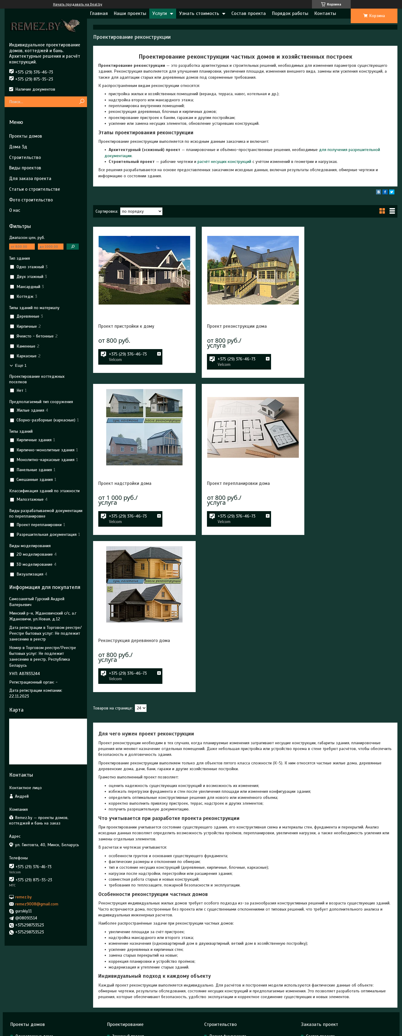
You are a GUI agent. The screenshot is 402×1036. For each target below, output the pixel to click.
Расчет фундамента (227, 969)
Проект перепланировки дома (129, 483)
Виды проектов (25, 168)
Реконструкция (126, 994)
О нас (14, 210)
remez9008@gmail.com (36, 904)
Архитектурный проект (133, 977)
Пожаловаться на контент (250, 1030)
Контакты (325, 13)
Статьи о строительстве (34, 189)
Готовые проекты (32, 1002)
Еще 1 (21, 365)
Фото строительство (31, 200)
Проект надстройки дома (331, 326)
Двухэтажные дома (34, 986)
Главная (99, 13)
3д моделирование (130, 1002)
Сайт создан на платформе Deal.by (201, 1025)
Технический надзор (228, 994)
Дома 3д (18, 147)
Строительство (25, 157)
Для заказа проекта (30, 178)
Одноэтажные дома (34, 969)
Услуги (159, 13)
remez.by (23, 896)
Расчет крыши (222, 986)
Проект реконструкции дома (232, 326)
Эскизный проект (128, 969)
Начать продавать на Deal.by (77, 4)
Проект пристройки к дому (126, 326)
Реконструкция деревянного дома (237, 483)
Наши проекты (130, 13)
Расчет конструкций (228, 977)
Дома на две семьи (34, 994)
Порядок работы (290, 13)
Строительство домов (230, 1002)
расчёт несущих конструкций (224, 161)
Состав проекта (248, 13)
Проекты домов (25, 136)
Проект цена (318, 977)
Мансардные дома (33, 977)
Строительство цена (325, 986)
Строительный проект (132, 986)
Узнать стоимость (199, 13)
